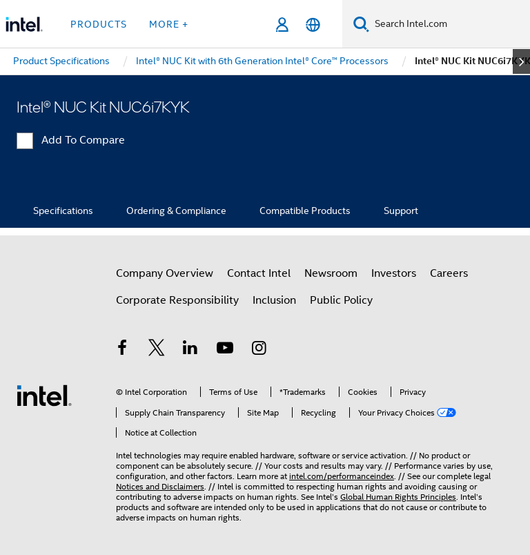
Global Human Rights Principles (398, 496)
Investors (393, 273)
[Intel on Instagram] (259, 350)
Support (401, 210)
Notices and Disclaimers (160, 486)
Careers (449, 273)
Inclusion (274, 300)
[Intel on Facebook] (122, 350)
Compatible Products (305, 210)
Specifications (63, 210)
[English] (313, 24)
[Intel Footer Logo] (44, 395)
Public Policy (341, 300)
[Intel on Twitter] (156, 350)
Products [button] (98, 24)
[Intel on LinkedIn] (190, 350)
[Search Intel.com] (449, 24)
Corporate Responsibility (177, 300)
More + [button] (168, 24)
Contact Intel (259, 273)
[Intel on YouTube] (225, 350)
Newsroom (330, 273)
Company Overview (164, 273)
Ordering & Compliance (176, 210)
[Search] (361, 23)
